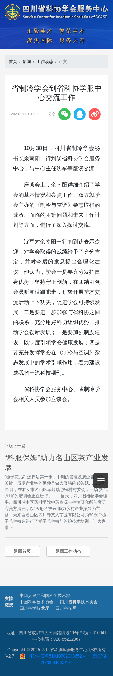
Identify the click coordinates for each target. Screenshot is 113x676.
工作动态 (44, 61)
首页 (13, 61)
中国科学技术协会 (36, 601)
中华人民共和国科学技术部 (45, 595)
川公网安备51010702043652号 (53, 656)
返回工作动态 (68, 551)
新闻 (27, 61)
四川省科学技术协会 (79, 601)
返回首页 (22, 551)
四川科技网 (66, 608)
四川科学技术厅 (34, 608)
